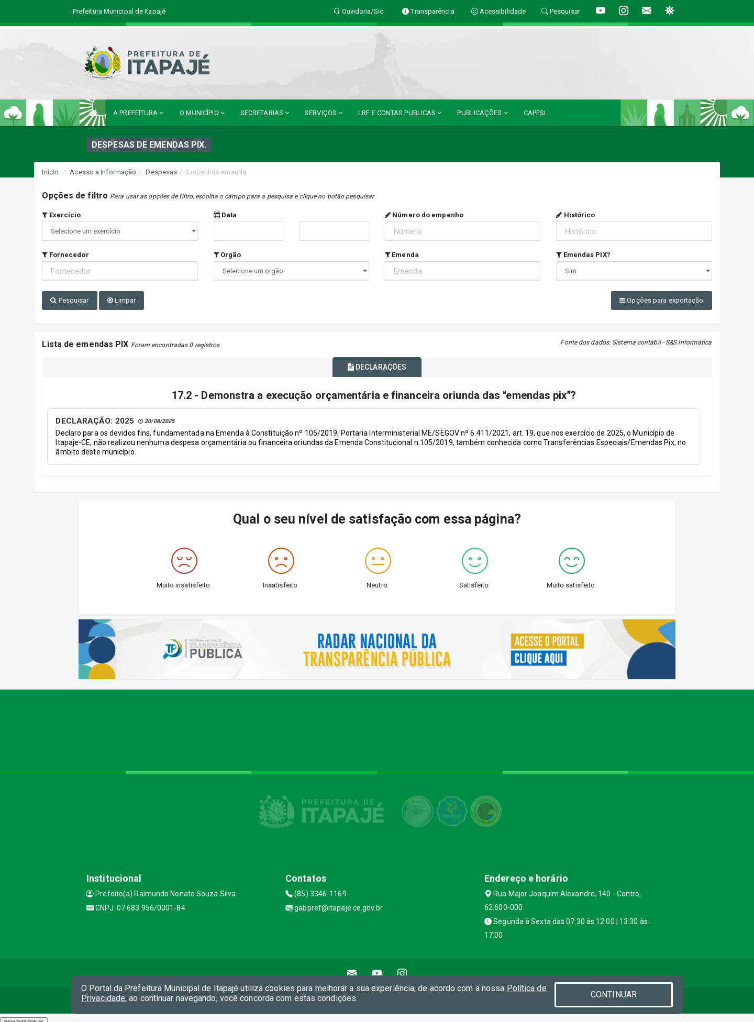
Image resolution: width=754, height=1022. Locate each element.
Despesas (161, 172)
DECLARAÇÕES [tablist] (377, 364)
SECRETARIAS (264, 113)
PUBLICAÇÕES (482, 113)
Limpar (121, 300)
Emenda (402, 255)
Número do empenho (424, 215)
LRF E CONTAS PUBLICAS (399, 113)
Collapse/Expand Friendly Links (23, 1016)
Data (225, 215)
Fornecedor (65, 255)
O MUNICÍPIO (202, 113)
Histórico (575, 215)
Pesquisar (69, 300)
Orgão (227, 255)
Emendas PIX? (583, 255)
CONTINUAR (614, 994)
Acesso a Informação (103, 172)
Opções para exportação (661, 300)
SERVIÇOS (323, 113)
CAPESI (535, 113)
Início (50, 172)
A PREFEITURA (138, 113)
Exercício (61, 215)
